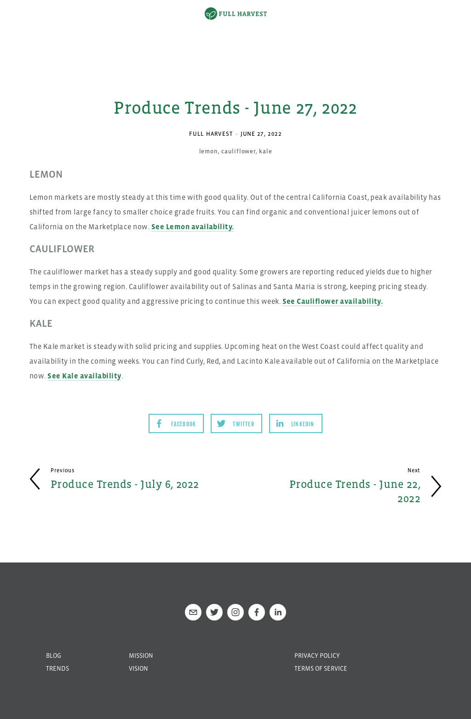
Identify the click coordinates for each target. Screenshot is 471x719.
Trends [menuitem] (57, 668)
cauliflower (238, 151)
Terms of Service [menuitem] (320, 668)
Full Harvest (210, 133)
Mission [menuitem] (141, 655)
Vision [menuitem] (138, 668)
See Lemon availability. (192, 226)
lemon (208, 151)
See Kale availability (84, 375)
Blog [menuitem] (53, 655)
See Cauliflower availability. (332, 301)
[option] (235, 34)
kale (265, 151)
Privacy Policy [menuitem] (317, 655)
